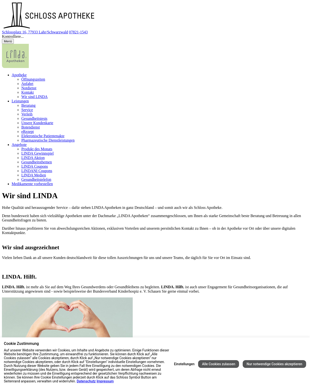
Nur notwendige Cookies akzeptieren (274, 364)
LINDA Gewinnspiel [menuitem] (37, 153)
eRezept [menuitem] (27, 131)
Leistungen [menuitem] (20, 101)
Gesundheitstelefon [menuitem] (36, 179)
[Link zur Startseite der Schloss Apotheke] (49, 28)
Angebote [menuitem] (19, 145)
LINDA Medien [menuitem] (33, 175)
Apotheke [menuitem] (19, 75)
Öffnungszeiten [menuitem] (33, 79)
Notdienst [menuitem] (28, 88)
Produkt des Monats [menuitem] (36, 149)
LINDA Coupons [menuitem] (34, 166)
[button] (155, 36)
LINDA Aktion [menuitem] (33, 158)
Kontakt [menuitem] (27, 92)
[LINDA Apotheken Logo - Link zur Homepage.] (15, 67)
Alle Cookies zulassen (218, 364)
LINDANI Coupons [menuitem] (36, 171)
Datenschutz (86, 381)
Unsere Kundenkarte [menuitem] (37, 123)
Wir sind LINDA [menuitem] (34, 97)
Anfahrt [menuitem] (27, 84)
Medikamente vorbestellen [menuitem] (32, 184)
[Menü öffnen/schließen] (8, 41)
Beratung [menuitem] (28, 105)
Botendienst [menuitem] (30, 127)
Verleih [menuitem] (26, 114)
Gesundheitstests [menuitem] (34, 118)
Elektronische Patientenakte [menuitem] (42, 136)
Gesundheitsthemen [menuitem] (36, 162)
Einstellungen (184, 364)
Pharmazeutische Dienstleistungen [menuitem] (48, 140)
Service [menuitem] (27, 110)
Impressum (105, 381)
